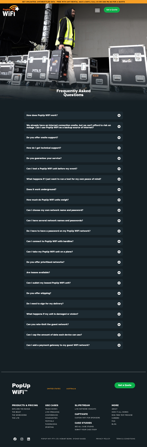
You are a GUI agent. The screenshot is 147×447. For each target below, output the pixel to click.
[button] (98, 10)
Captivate (81, 414)
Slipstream (82, 405)
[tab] (73, 115)
